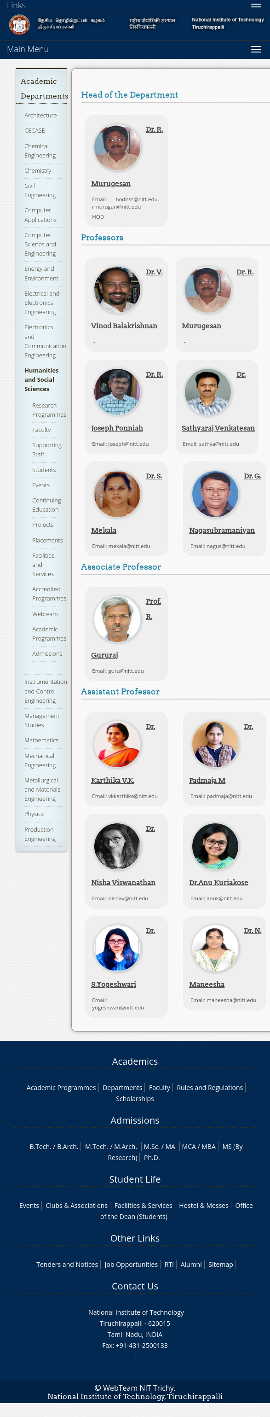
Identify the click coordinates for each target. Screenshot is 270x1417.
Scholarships (135, 1098)
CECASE (34, 130)
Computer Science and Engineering (40, 244)
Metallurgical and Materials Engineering (42, 789)
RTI (169, 1264)
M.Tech (96, 1146)
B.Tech (39, 1146)
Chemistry (37, 170)
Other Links (135, 1238)
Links (16, 5)
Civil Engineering (40, 190)
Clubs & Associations (77, 1205)
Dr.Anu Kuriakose (218, 882)
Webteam (44, 614)
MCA (189, 1146)
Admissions (47, 653)
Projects (42, 524)
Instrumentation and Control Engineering (45, 690)
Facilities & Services (143, 1205)
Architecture (40, 115)
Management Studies (41, 720)
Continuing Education (46, 504)
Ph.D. (152, 1157)
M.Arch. (125, 1146)
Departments (122, 1087)
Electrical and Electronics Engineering (41, 302)
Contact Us (135, 1286)
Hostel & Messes (204, 1205)
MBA (208, 1146)
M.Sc (151, 1146)
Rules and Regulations (210, 1087)
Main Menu (28, 48)
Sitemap (220, 1264)
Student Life (135, 1179)
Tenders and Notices (67, 1264)
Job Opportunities (131, 1264)
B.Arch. (67, 1146)
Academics (135, 1061)
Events (41, 485)
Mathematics (41, 740)
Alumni (191, 1264)
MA (170, 1146)
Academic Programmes (61, 1087)
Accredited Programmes (49, 593)
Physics (34, 814)
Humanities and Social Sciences (41, 379)
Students (44, 470)
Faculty (41, 430)
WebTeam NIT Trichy (138, 1388)
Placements (47, 540)
